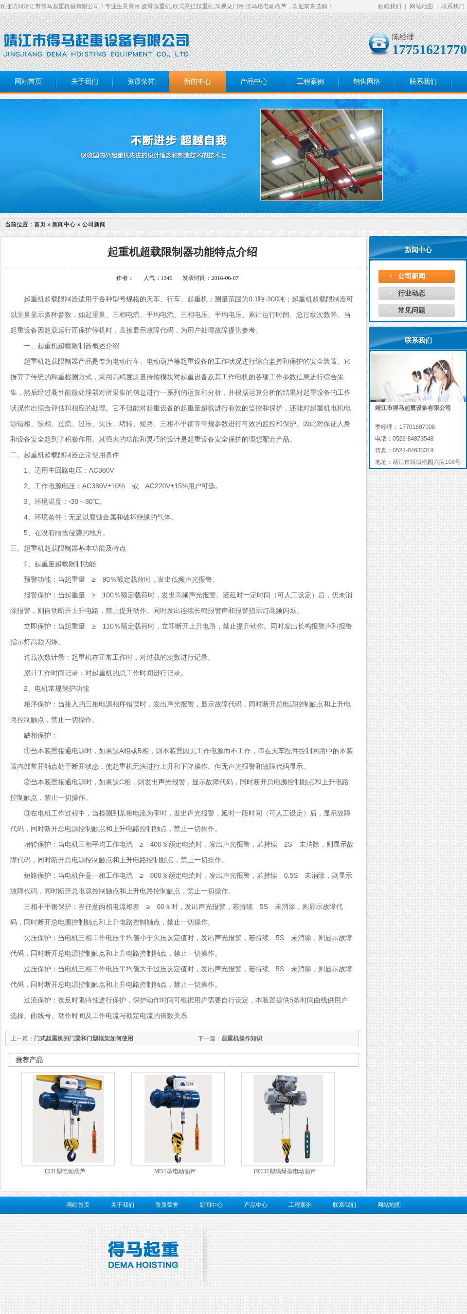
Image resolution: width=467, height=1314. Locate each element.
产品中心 (254, 81)
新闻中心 (197, 81)
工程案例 (310, 81)
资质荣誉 (141, 81)
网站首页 (28, 81)
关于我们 (84, 81)
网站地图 (421, 6)
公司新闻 (411, 276)
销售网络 (366, 81)
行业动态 (411, 293)
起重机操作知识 (241, 1038)
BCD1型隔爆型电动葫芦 (285, 1171)
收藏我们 (389, 6)
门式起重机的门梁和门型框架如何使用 (83, 1038)
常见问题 (411, 310)
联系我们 (453, 6)
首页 (40, 224)
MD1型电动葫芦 (175, 1171)
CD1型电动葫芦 (65, 1171)
